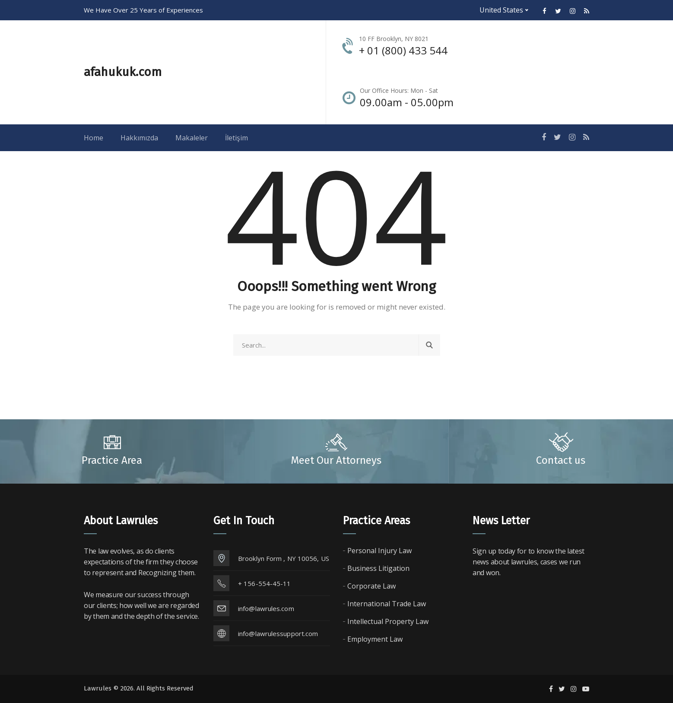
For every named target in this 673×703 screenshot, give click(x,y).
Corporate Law (371, 586)
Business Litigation (378, 568)
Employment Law (375, 639)
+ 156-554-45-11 (264, 583)
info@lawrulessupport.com (278, 633)
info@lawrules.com (266, 608)
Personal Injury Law (379, 550)
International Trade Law (386, 603)
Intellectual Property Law (388, 621)
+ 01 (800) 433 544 (403, 50)
